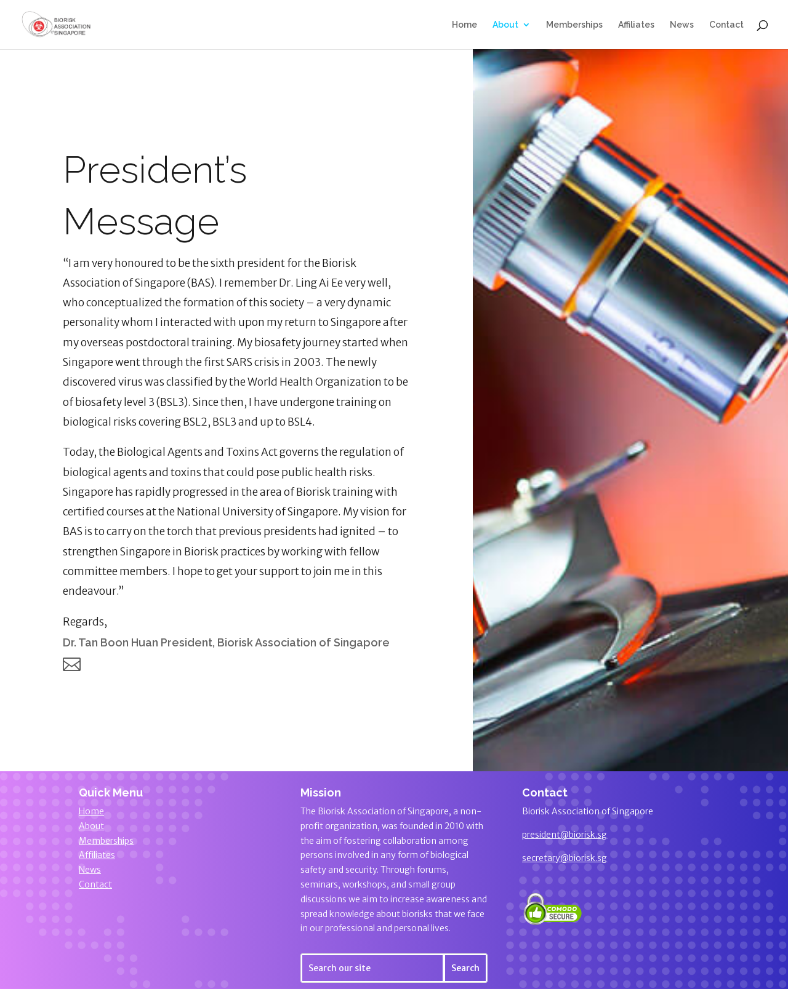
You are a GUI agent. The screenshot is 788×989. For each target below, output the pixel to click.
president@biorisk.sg (564, 834)
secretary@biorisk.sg (564, 858)
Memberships (574, 25)
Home (464, 25)
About (505, 25)
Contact (726, 25)
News (682, 25)
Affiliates (636, 25)
